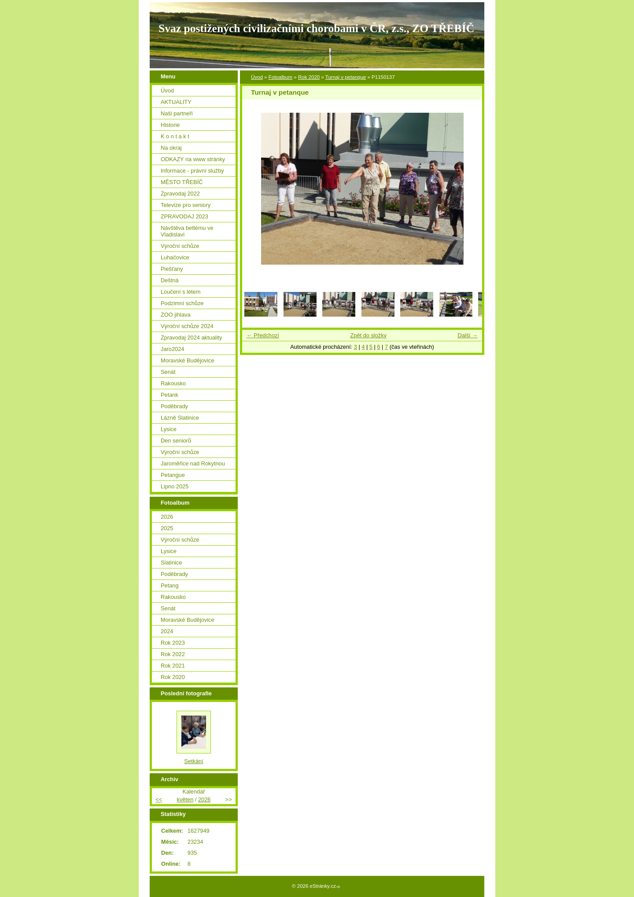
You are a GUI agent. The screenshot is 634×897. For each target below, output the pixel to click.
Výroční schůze (180, 246)
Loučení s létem (180, 291)
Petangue (173, 475)
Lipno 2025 (174, 486)
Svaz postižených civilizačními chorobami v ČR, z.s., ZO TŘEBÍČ (316, 28)
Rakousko (173, 383)
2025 (167, 528)
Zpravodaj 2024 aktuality (191, 337)
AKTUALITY (176, 102)
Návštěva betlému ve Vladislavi (187, 231)
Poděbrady (174, 406)
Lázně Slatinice (180, 417)
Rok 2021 (173, 665)
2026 (167, 516)
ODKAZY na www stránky (193, 159)
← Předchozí (263, 335)
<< (158, 799)
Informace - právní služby (192, 170)
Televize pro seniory (185, 205)
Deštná (170, 280)
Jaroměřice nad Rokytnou (193, 463)
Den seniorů (176, 440)
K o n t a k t (175, 136)
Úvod (257, 77)
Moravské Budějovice (187, 360)
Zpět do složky (368, 335)
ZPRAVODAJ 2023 (184, 216)
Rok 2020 (309, 77)
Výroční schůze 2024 (187, 326)
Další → (467, 335)
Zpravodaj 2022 (180, 193)
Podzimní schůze (182, 303)
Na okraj (171, 147)
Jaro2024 (172, 349)
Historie (170, 125)
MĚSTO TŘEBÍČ (182, 182)
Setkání (193, 761)
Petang (170, 585)
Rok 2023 (173, 642)
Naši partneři (177, 113)
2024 (167, 631)
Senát (168, 372)
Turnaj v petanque (345, 77)
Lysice (169, 429)
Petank (169, 394)
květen (185, 799)
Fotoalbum (280, 77)
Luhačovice (175, 257)
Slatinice (171, 562)
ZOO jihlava (176, 314)
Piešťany (172, 269)
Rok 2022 (173, 654)
